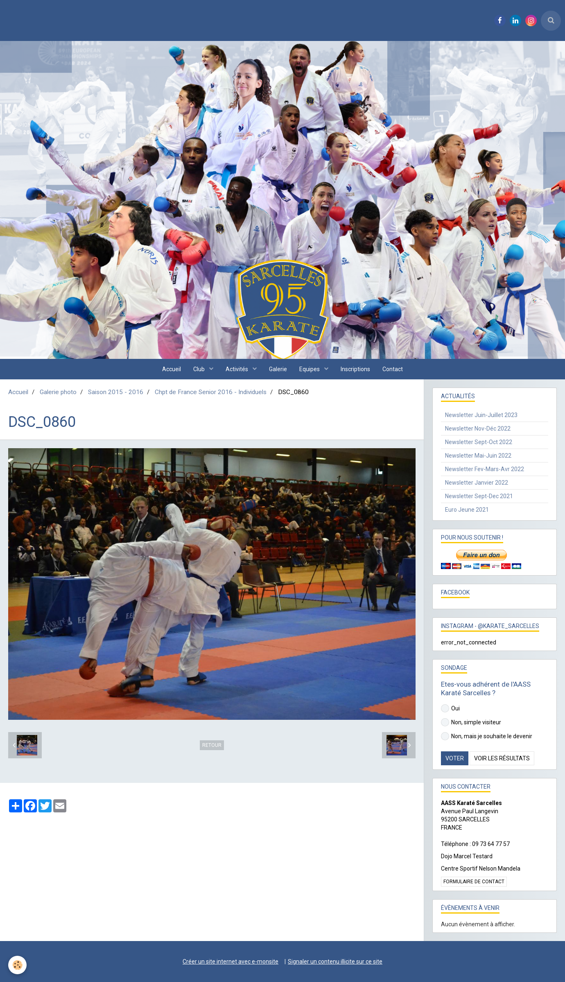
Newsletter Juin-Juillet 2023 (481, 415)
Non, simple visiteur (471, 722)
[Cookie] (17, 965)
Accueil (171, 369)
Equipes (310, 369)
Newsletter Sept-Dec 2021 (479, 496)
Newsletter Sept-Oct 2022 (478, 442)
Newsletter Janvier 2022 (476, 482)
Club (199, 369)
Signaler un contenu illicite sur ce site (335, 961)
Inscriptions (355, 369)
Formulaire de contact (473, 881)
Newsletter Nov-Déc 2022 (478, 428)
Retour (211, 745)
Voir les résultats (502, 758)
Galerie (278, 369)
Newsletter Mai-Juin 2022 (478, 455)
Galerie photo (58, 392)
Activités (237, 369)
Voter (454, 758)
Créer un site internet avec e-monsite (230, 961)
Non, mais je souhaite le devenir (486, 736)
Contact (392, 369)
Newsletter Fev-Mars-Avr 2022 (484, 469)
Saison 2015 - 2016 (115, 392)
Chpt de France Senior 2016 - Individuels (211, 392)
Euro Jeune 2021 (467, 509)
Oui (450, 708)
